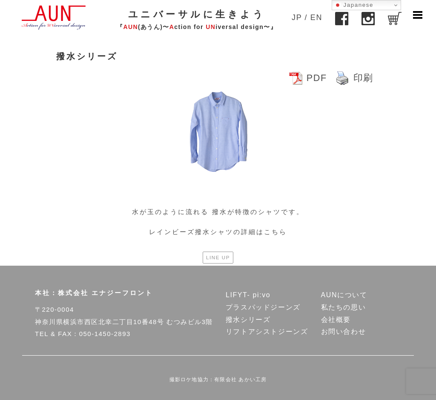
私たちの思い (343, 307)
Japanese (353, 5)
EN (316, 17)
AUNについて (344, 295)
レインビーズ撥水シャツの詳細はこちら (218, 231)
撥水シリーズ (248, 319)
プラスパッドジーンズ (263, 307)
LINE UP (218, 257)
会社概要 (336, 319)
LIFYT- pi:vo (248, 295)
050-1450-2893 (105, 333)
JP (297, 17)
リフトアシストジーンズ (267, 331)
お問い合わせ (343, 331)
